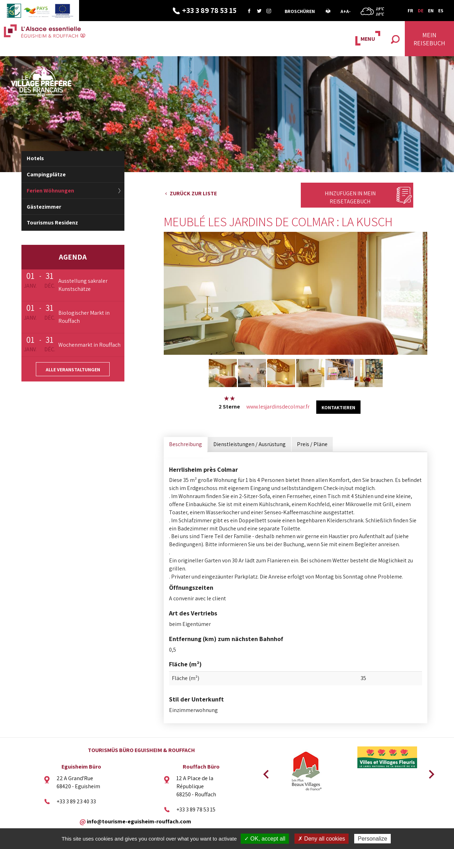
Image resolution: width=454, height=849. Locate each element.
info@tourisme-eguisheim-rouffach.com (139, 821)
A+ (343, 11)
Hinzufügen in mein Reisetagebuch (350, 197)
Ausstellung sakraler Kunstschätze (83, 285)
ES (440, 10)
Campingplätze (46, 174)
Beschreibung (185, 444)
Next (429, 772)
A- (348, 11)
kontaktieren (338, 407)
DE (420, 10)
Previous (264, 772)
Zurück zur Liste (193, 193)
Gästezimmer (44, 206)
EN (431, 10)
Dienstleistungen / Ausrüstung (249, 444)
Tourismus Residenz (52, 222)
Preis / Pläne (312, 444)
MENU (368, 39)
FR (410, 10)
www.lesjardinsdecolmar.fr (278, 406)
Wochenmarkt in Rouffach (89, 344)
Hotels (35, 158)
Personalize (372, 839)
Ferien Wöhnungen (50, 190)
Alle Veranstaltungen (73, 369)
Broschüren (300, 11)
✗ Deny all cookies (321, 839)
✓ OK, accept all (264, 839)
